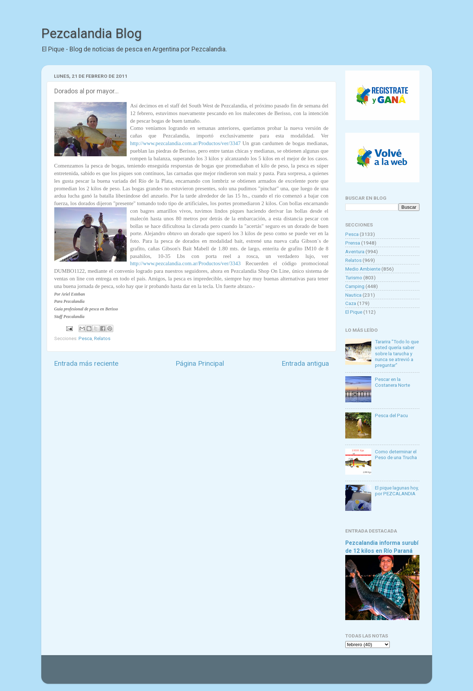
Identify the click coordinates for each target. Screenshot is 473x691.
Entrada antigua (305, 363)
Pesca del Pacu (391, 415)
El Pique (353, 312)
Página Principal (200, 363)
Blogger (311, 673)
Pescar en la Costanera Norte (392, 382)
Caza (350, 303)
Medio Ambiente (362, 269)
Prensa (352, 243)
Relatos (102, 338)
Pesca (85, 338)
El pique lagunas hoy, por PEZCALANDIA (397, 490)
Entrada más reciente (86, 363)
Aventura (354, 251)
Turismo (353, 277)
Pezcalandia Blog (91, 33)
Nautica (353, 295)
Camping (354, 286)
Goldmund (249, 673)
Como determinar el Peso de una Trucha (396, 454)
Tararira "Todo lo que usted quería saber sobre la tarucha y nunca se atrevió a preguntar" (397, 353)
